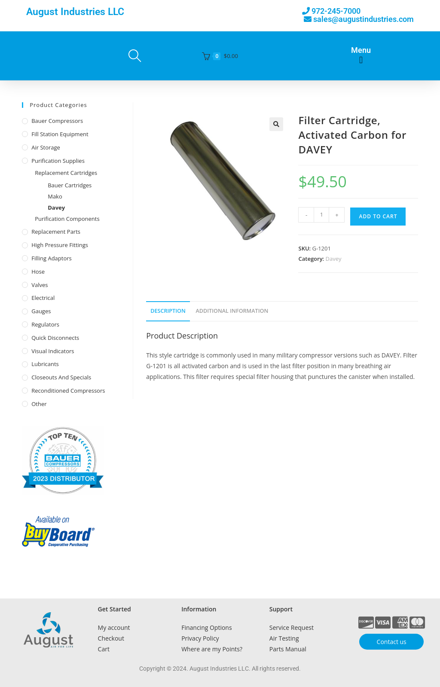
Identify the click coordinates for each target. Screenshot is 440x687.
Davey (334, 259)
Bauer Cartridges (70, 185)
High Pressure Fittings (59, 245)
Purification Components (67, 219)
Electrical (43, 298)
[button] (361, 60)
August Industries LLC (75, 12)
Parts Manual (287, 649)
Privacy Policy (200, 638)
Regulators (45, 324)
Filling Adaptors (51, 258)
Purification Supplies (58, 161)
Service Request (291, 627)
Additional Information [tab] (232, 310)
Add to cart (378, 216)
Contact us (391, 642)
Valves (39, 285)
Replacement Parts (55, 231)
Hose (38, 271)
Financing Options (206, 627)
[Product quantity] (321, 215)
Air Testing (284, 638)
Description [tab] (168, 310)
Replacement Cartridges (66, 173)
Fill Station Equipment (59, 134)
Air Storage (45, 147)
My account (114, 627)
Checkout (111, 638)
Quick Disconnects (55, 338)
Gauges (41, 311)
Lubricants (45, 364)
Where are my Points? (211, 649)
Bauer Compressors (57, 121)
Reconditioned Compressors (68, 390)
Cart (104, 649)
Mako (55, 196)
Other (38, 404)
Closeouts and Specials (61, 377)
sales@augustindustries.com (363, 19)
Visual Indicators (52, 351)
